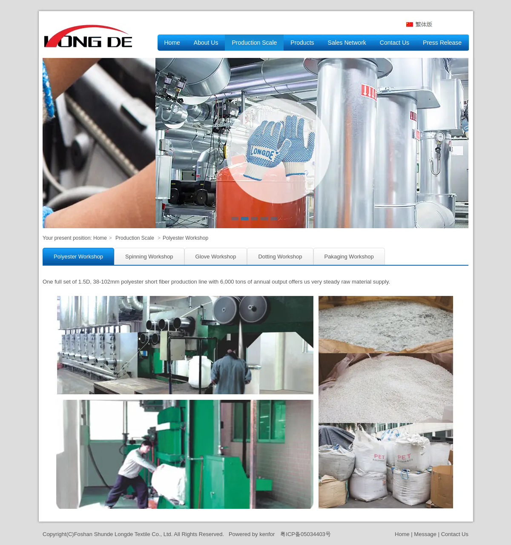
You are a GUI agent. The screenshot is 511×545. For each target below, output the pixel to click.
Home (100, 238)
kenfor (267, 534)
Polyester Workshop (185, 238)
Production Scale (134, 238)
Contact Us (454, 534)
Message (425, 534)
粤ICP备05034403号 (305, 534)
